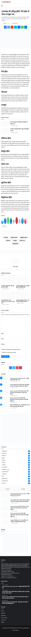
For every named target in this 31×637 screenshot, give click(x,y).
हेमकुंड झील (15, 243)
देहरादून (3, 460)
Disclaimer (3, 615)
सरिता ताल (22, 240)
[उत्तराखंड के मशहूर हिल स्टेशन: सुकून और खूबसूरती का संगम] (5, 130)
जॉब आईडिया (4, 467)
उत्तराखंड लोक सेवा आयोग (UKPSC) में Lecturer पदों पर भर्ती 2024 (8, 301)
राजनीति (3, 464)
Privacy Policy (4, 617)
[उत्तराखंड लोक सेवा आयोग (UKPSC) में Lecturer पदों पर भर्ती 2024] (8, 295)
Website (3, 344)
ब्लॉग (3, 476)
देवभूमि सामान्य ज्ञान (5, 469)
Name (2, 333)
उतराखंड (6, 237)
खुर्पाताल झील (14, 237)
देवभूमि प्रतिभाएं (5, 480)
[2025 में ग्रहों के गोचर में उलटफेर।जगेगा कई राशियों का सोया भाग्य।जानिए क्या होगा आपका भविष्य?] (5, 386)
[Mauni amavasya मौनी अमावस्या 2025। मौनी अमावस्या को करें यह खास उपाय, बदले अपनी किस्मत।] (5, 393)
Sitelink (2, 622)
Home (2, 611)
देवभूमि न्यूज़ (4, 453)
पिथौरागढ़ (4, 455)
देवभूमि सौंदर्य (4, 451)
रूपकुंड (15, 240)
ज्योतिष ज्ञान (4, 474)
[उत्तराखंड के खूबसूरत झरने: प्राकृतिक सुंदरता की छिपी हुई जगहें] (23, 280)
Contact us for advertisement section (8, 577)
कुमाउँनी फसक (4, 478)
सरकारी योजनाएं (5, 471)
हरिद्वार (3, 458)
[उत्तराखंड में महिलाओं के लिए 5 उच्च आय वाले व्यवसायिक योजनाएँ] (23, 295)
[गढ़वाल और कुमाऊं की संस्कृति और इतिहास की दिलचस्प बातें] (5, 123)
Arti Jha (4, 23)
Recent (7, 489)
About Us (3, 613)
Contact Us (3, 619)
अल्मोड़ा (3, 462)
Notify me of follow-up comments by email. (11, 349)
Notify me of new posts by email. (9, 352)
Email (2, 338)
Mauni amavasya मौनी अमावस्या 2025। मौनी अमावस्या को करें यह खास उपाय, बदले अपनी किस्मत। (19, 392)
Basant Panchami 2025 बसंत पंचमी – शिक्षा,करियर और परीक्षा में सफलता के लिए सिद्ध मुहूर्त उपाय (19, 399)
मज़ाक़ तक (4, 483)
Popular (23, 489)
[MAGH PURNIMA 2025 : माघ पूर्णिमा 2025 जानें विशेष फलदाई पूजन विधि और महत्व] (5, 406)
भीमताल (8, 240)
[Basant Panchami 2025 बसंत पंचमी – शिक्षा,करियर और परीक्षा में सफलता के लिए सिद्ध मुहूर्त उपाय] (5, 400)
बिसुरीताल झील (24, 237)
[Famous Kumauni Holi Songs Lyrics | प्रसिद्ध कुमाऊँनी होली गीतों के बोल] (5, 380)
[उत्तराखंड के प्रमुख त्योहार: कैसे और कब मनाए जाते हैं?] (8, 280)
